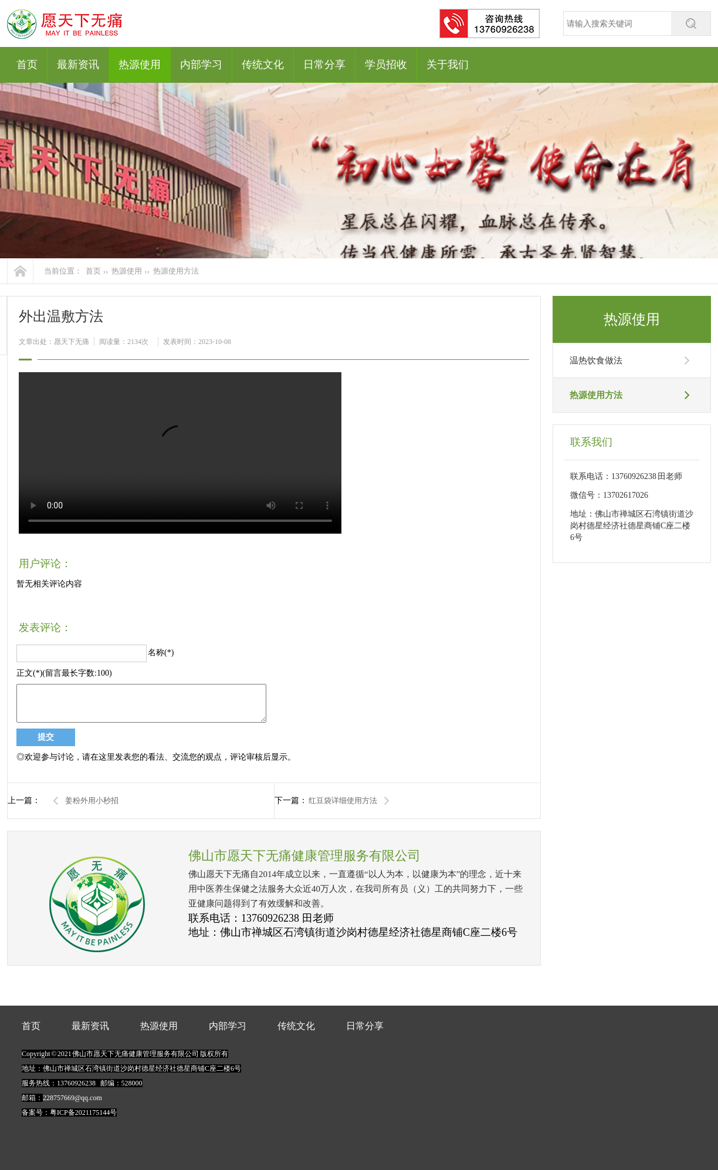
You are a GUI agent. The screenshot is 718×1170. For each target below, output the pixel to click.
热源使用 (139, 64)
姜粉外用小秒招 (91, 800)
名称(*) (161, 652)
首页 (27, 64)
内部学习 (201, 64)
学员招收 (386, 64)
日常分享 (324, 64)
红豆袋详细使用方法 (343, 800)
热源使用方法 (176, 271)
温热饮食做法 (596, 360)
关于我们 (447, 64)
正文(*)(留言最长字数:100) (64, 673)
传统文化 (263, 64)
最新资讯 (78, 64)
